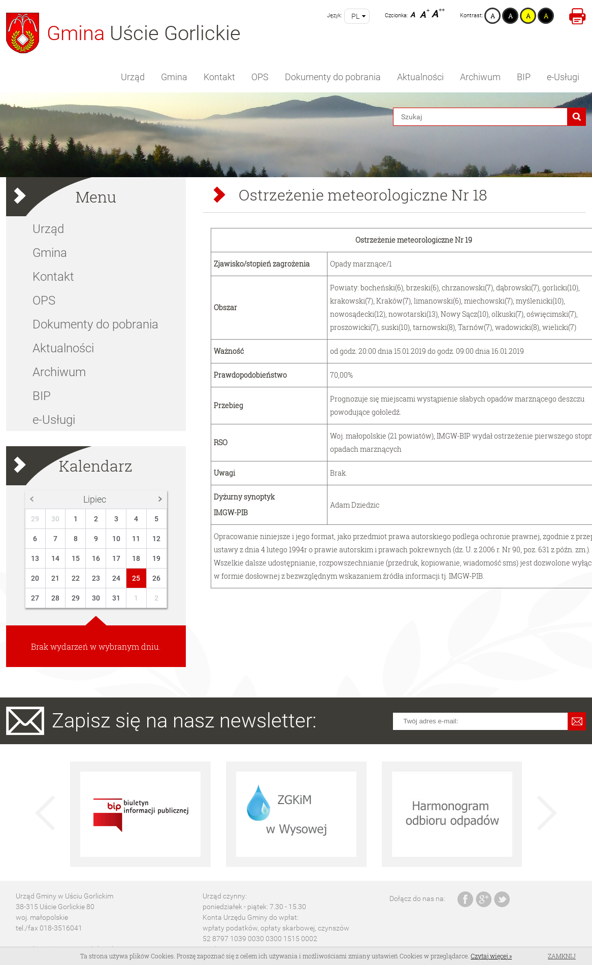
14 (55, 558)
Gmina (174, 77)
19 (156, 558)
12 (156, 539)
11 (136, 539)
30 (55, 519)
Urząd (133, 77)
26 (156, 578)
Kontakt (219, 77)
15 (76, 558)
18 (136, 558)
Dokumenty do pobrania (333, 77)
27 (35, 598)
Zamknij (562, 956)
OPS (260, 77)
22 (76, 578)
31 (116, 598)
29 (35, 519)
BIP (524, 77)
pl (355, 16)
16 (96, 558)
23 (96, 578)
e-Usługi (563, 77)
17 (116, 558)
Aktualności (420, 77)
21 (55, 578)
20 (35, 578)
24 (116, 578)
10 (116, 539)
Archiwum (480, 77)
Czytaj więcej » (491, 956)
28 (55, 598)
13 (35, 558)
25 (136, 578)
